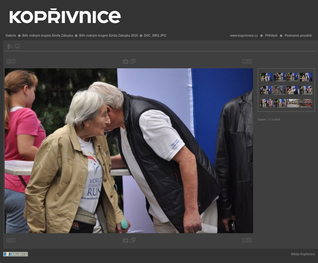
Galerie (11, 35)
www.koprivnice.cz (244, 35)
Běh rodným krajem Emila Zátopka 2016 (108, 35)
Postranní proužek (298, 35)
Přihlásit (271, 35)
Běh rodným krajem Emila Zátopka (47, 35)
